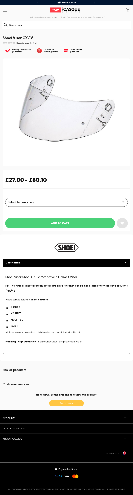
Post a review (66, 403)
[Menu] (5, 10)
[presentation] (38, 2)
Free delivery (66, 2)
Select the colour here (21, 202)
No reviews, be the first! (26, 43)
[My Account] (119, 10)
